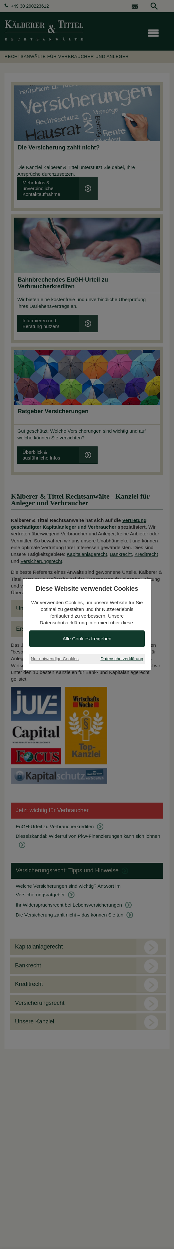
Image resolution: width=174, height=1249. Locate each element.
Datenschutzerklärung (121, 658)
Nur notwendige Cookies (55, 658)
